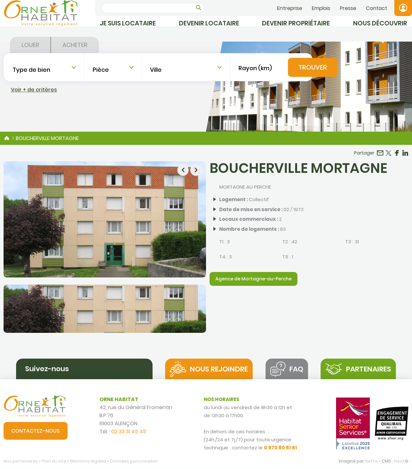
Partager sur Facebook (397, 153)
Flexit (399, 462)
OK (198, 7)
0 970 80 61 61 (280, 448)
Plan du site (54, 462)
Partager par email (380, 153)
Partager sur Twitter (388, 153)
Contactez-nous (35, 431)
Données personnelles (134, 462)
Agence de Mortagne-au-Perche (253, 279)
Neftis (371, 462)
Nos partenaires (21, 462)
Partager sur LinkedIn (405, 153)
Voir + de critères (34, 111)
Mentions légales (88, 462)
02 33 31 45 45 (128, 432)
